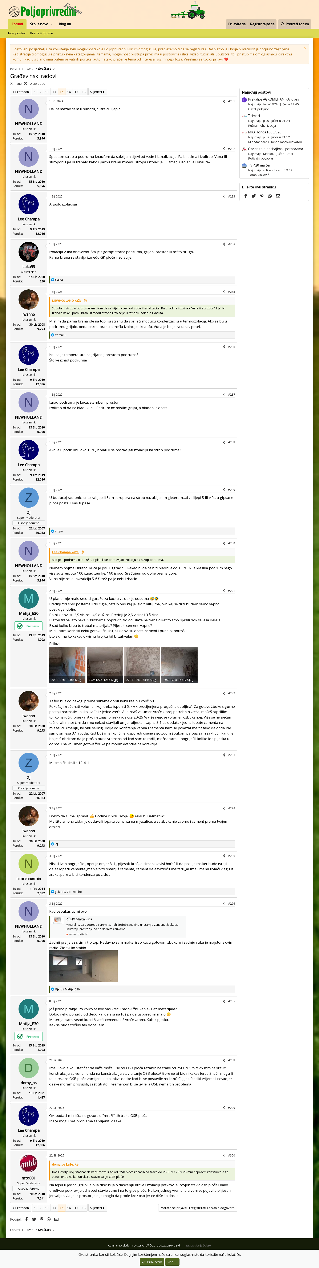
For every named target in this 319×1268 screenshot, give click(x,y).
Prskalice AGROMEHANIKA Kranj (273, 99)
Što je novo (39, 24)
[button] (52, 24)
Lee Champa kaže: (65, 552)
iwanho (29, 314)
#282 (231, 149)
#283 (231, 196)
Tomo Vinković (258, 175)
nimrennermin (28, 878)
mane (18, 83)
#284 (231, 244)
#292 (231, 693)
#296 (231, 903)
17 (76, 92)
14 (54, 92)
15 (62, 92)
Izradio (198, 1245)
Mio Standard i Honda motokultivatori (275, 142)
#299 (231, 1108)
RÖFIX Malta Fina (79, 919)
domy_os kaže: (63, 1164)
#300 (231, 1155)
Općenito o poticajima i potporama (275, 148)
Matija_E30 (28, 613)
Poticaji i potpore (260, 158)
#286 (231, 347)
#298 (231, 1060)
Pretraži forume (41, 33)
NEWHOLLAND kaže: (67, 300)
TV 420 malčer (259, 165)
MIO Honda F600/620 (264, 132)
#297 (231, 1001)
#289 (231, 490)
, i (68, 892)
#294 (231, 808)
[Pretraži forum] (294, 24)
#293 (231, 755)
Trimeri (254, 115)
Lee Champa (29, 219)
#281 (231, 101)
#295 (231, 856)
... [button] (40, 92)
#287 (231, 394)
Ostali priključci (258, 109)
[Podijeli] (224, 101)
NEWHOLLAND (28, 123)
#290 (231, 543)
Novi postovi (17, 33)
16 (69, 92)
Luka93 (28, 266)
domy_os (29, 1082)
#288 (231, 442)
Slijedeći (96, 92)
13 (47, 92)
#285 (231, 292)
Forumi (17, 24)
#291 (231, 591)
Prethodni (22, 92)
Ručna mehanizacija (262, 125)
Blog (65, 24)
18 (84, 92)
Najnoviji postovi (256, 92)
